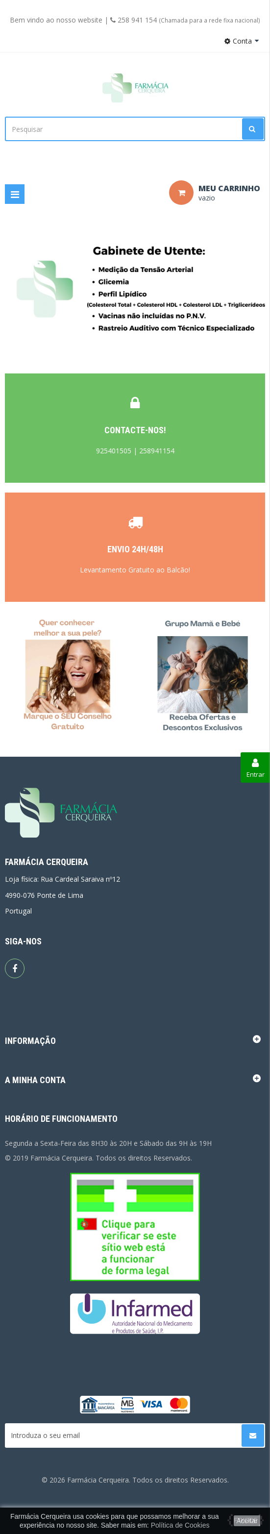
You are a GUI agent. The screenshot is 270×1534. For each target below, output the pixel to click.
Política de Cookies (180, 1525)
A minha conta (35, 1080)
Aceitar (247, 1521)
